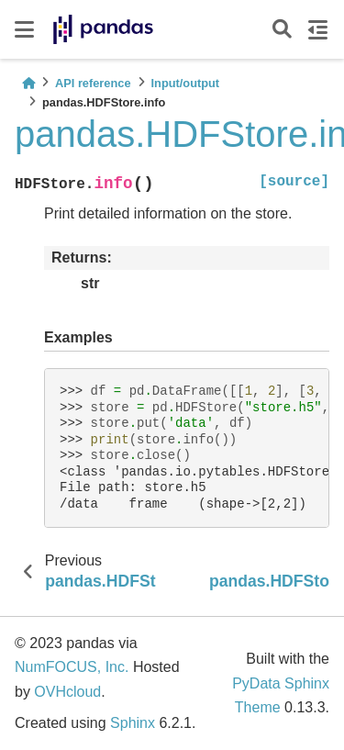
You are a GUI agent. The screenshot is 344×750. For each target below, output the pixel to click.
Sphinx (132, 723)
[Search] (282, 29)
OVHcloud (67, 692)
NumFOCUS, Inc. (71, 667)
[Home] (28, 83)
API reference (93, 83)
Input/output (185, 83)
